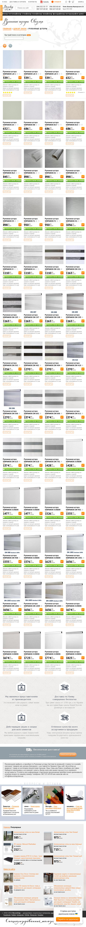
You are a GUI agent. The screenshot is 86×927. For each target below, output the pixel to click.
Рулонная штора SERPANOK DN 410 (73, 364)
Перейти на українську (67, 919)
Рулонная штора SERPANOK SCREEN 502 (52, 557)
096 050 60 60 (55, 7)
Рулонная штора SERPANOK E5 (10, 219)
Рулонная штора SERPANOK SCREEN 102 (73, 461)
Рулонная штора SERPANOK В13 (73, 123)
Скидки (56, 2)
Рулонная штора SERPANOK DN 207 (31, 316)
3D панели (17, 846)
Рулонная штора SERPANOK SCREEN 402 (31, 557)
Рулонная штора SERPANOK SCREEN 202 (10, 509)
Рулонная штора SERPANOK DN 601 (31, 412)
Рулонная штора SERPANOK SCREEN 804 (52, 654)
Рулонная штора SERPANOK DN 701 (52, 460)
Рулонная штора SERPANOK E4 (73, 171)
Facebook (7, 915)
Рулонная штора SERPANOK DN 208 (52, 316)
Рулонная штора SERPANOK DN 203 (10, 316)
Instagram (20, 915)
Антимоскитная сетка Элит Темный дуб (68, 856)
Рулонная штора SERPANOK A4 (10, 123)
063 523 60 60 (42, 9)
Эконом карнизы (35, 806)
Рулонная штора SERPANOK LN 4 (31, 72)
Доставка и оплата (18, 2)
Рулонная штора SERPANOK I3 (10, 268)
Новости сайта (9, 869)
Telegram (33, 915)
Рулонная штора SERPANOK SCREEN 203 (31, 509)
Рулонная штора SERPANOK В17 (52, 123)
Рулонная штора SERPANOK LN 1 (10, 72)
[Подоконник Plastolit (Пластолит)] (11, 795)
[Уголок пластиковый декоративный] (53, 795)
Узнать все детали (67, 754)
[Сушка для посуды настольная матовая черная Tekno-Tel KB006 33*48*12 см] (75, 795)
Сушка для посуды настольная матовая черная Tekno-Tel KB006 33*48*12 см (74, 809)
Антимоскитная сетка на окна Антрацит (68, 844)
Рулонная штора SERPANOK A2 (73, 72)
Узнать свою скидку (13, 82)
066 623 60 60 (55, 9)
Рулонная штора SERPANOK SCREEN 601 (73, 605)
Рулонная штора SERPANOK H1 (73, 219)
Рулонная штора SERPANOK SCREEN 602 (10, 654)
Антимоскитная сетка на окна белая (27, 832)
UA (79, 2)
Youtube (40, 915)
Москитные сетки (20, 834)
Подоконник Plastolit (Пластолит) (11, 807)
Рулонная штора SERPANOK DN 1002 (11, 604)
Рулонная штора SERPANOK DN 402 (31, 364)
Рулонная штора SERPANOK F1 (31, 219)
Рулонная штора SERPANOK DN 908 (10, 556)
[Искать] (32, 8)
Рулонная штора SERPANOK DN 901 (73, 508)
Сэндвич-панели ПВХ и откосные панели (28, 860)
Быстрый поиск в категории (18, 35)
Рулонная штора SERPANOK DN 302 (10, 364)
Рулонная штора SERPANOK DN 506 (10, 412)
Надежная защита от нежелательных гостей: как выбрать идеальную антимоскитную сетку (67, 876)
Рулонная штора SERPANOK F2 (52, 219)
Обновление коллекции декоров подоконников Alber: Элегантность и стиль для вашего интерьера (27, 900)
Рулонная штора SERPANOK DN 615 (10, 460)
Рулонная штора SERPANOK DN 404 (52, 364)
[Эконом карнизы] (32, 795)
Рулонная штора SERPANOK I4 (31, 268)
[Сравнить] (69, 2)
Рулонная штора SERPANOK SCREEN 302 (52, 509)
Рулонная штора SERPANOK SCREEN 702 (31, 654)
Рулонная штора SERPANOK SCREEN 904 (73, 654)
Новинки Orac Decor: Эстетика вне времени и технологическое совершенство (26, 876)
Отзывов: (81, 92)
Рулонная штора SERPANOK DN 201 (73, 268)
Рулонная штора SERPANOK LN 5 (52, 72)
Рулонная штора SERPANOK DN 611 (73, 412)
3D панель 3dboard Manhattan (25, 844)
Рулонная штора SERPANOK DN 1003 (32, 604)
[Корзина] (73, 2)
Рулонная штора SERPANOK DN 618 (31, 460)
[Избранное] (66, 2)
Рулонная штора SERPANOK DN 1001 (74, 556)
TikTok (26, 915)
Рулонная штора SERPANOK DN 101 (52, 268)
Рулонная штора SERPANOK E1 (31, 171)
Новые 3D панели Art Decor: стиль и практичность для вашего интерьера (27, 887)
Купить (7, 95)
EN (81, 2)
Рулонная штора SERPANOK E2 (52, 171)
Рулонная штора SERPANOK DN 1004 (53, 604)
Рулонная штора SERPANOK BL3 (10, 171)
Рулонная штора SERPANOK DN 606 (52, 412)
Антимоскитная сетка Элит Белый (66, 832)
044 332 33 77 (42, 7)
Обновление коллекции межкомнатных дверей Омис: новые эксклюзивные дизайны (67, 888)
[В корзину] (19, 77)
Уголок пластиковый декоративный (53, 807)
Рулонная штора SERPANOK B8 (31, 123)
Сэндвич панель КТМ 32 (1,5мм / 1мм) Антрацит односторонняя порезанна (28, 857)
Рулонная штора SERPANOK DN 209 (73, 316)
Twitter (13, 915)
